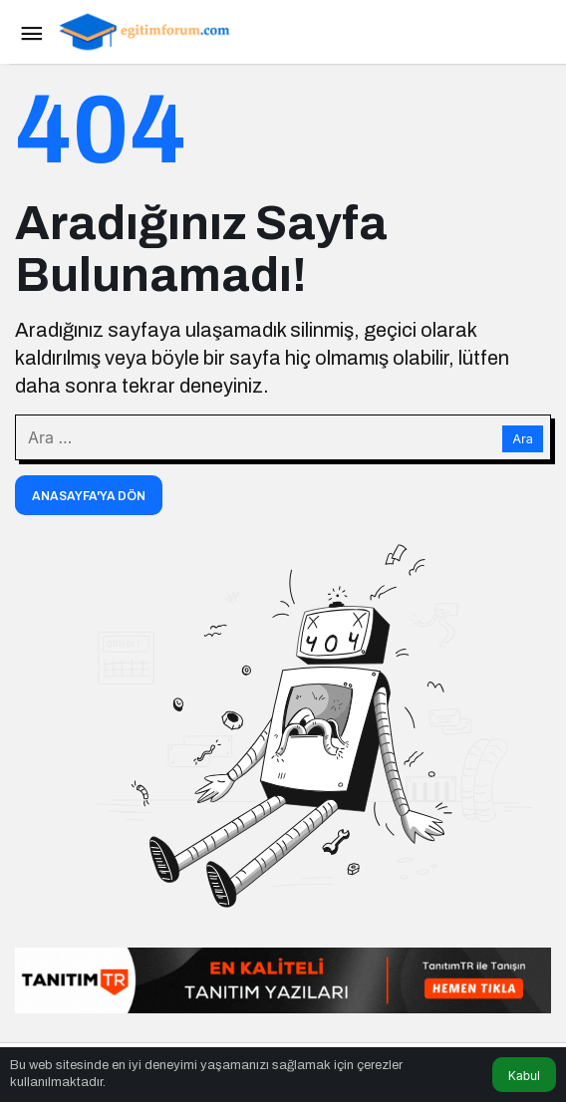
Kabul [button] (524, 1075)
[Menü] (31, 32)
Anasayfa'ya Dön (88, 496)
